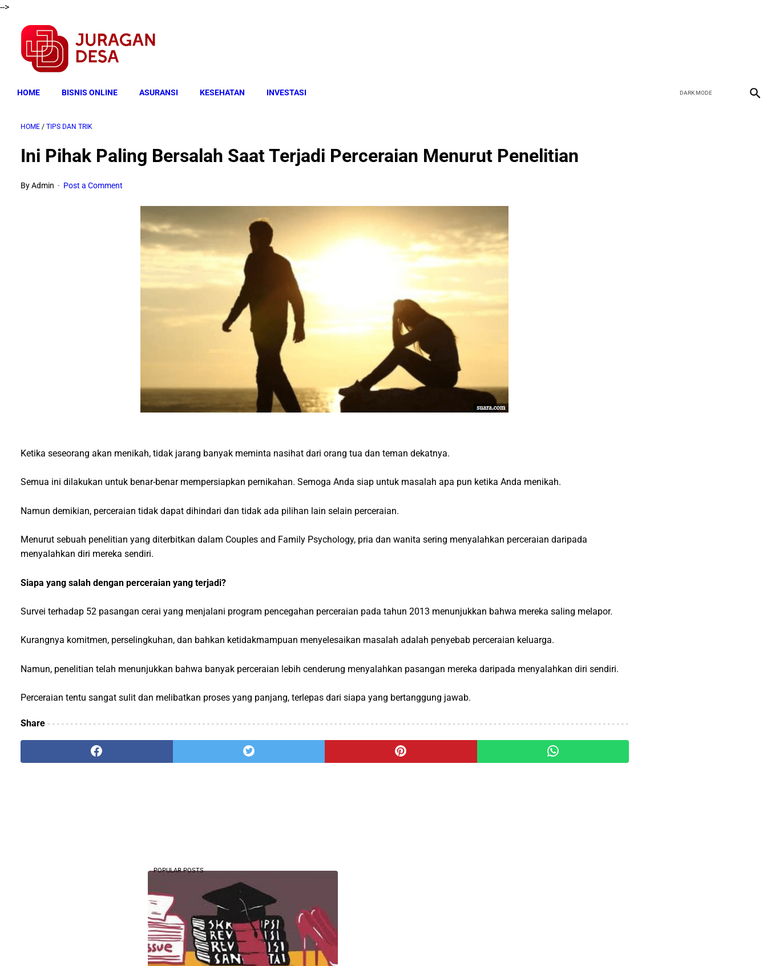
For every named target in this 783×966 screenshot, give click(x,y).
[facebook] (669, 43)
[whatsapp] (457, 832)
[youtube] (723, 43)
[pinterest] (332, 832)
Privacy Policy (331, 936)
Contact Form (479, 936)
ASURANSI (162, 83)
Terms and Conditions (256, 936)
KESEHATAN (225, 83)
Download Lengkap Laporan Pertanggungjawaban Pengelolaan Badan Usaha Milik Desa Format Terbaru (660, 302)
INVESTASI (290, 83)
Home (32, 83)
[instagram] (750, 43)
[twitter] (696, 43)
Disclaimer (385, 936)
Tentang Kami (540, 936)
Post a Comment (93, 209)
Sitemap (429, 936)
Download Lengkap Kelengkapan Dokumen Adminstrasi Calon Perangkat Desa (656, 672)
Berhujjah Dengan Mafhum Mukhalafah (656, 244)
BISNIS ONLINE (93, 83)
